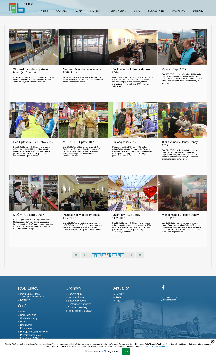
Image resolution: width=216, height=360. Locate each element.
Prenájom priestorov (30, 335)
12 (123, 255)
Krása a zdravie (76, 297)
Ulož (126, 351)
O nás (44, 11)
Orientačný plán (28, 315)
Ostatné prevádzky (77, 307)
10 (116, 255)
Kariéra (198, 11)
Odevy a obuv (75, 294)
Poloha (23, 321)
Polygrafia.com (169, 300)
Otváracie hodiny (28, 318)
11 (119, 255)
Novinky (95, 11)
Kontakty (178, 11)
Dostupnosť (26, 325)
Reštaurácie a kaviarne (79, 304)
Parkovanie (26, 328)
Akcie (78, 11)
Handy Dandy (117, 11)
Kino (137, 11)
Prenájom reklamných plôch (34, 331)
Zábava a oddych (77, 300)
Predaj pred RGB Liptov (80, 310)
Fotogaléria (156, 11)
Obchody (62, 11)
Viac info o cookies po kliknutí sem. (154, 346)
